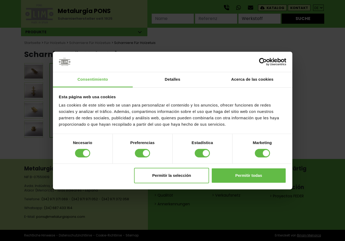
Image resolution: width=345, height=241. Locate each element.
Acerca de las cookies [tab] (252, 79)
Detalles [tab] (172, 79)
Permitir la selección (171, 175)
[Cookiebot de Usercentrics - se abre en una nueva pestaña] (263, 62)
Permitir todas (248, 175)
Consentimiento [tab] (92, 79)
